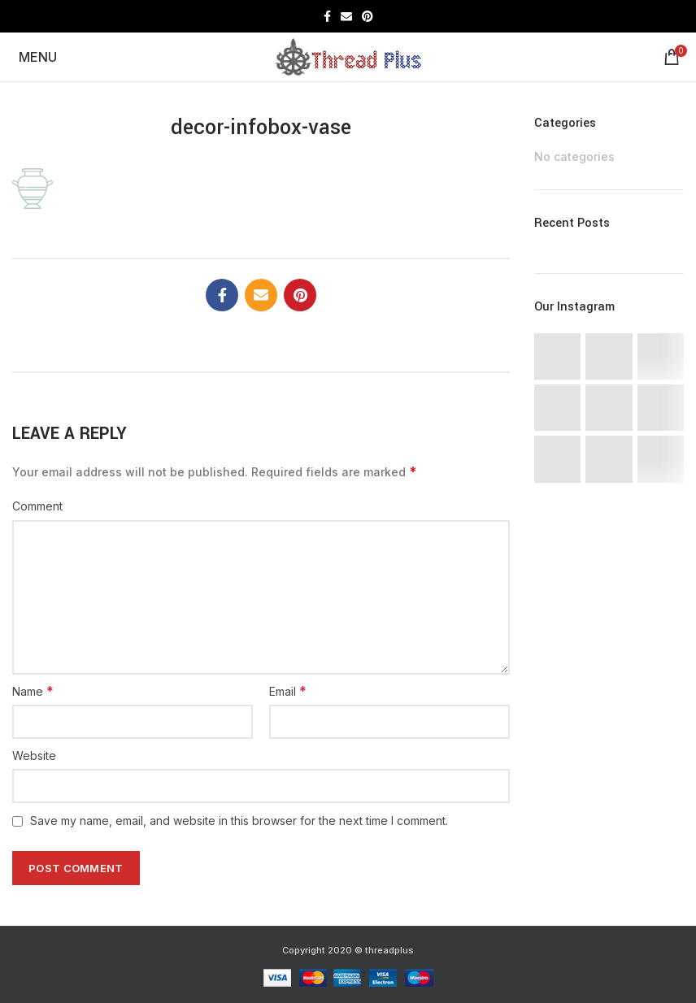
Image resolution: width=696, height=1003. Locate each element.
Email (288, 691)
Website (34, 755)
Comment (37, 506)
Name (33, 691)
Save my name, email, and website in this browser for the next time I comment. (239, 820)
